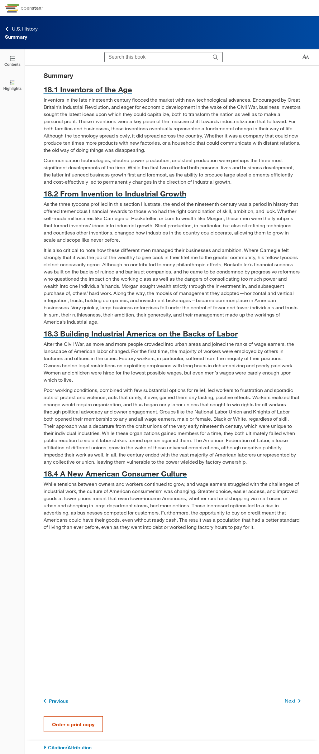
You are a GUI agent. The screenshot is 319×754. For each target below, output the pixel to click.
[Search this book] (156, 57)
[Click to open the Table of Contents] (12, 61)
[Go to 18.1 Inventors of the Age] (172, 89)
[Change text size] (305, 57)
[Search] (215, 57)
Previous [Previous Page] (54, 701)
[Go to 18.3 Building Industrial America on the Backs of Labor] (172, 333)
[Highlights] (12, 85)
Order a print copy (73, 724)
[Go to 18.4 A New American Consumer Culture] (172, 473)
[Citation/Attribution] (172, 748)
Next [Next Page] (294, 701)
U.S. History (21, 29)
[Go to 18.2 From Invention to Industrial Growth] (172, 193)
